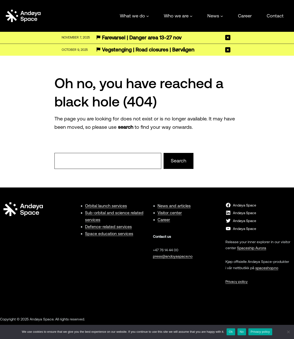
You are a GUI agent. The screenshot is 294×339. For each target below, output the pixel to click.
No (242, 331)
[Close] (228, 37)
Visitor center (170, 212)
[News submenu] (221, 15)
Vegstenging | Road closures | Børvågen (148, 50)
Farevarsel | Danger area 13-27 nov (141, 38)
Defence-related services (108, 226)
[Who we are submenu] (191, 15)
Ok (231, 331)
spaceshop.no (266, 268)
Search (178, 161)
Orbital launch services (106, 205)
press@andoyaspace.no (173, 256)
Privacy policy (236, 281)
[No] (288, 331)
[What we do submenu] (147, 15)
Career (164, 219)
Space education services (109, 233)
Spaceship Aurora (251, 248)
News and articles (174, 205)
